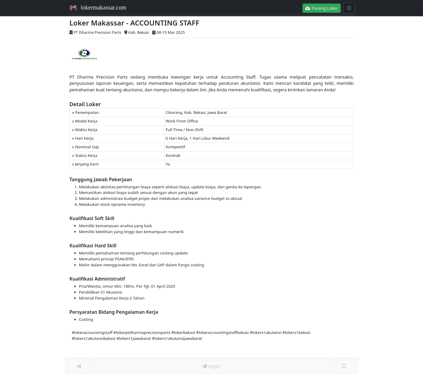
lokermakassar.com (103, 7)
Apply (211, 366)
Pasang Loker (321, 8)
